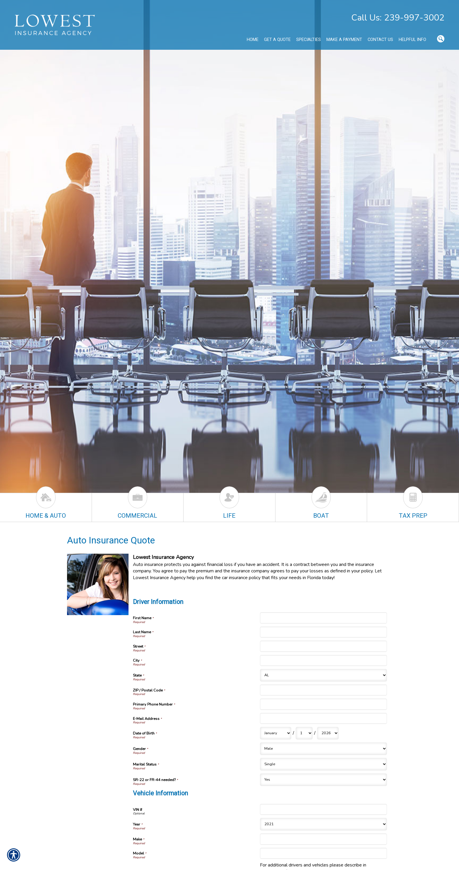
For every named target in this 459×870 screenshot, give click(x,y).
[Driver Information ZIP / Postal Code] (323, 690)
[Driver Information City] (323, 660)
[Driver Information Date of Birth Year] (328, 733)
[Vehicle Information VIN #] (323, 809)
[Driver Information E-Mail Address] (323, 718)
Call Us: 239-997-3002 (397, 18)
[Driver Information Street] (323, 646)
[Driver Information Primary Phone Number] (323, 704)
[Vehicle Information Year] (323, 824)
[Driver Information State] (323, 675)
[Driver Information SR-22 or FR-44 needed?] (323, 779)
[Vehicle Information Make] (323, 839)
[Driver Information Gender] (323, 748)
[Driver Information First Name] (323, 617)
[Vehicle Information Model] (323, 853)
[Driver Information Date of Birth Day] (304, 733)
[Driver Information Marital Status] (323, 764)
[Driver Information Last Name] (323, 632)
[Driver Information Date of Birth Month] (275, 733)
